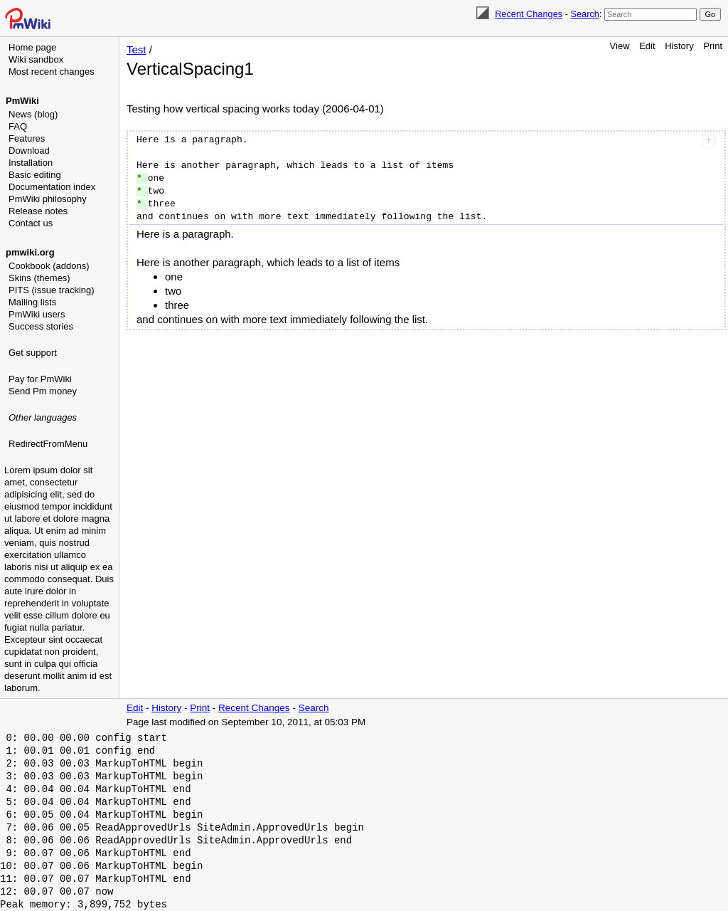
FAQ (18, 126)
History (679, 46)
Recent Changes (528, 14)
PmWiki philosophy (48, 199)
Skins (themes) (39, 278)
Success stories (41, 326)
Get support (33, 352)
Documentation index (52, 186)
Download (29, 150)
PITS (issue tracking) (52, 290)
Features (27, 138)
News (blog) (33, 114)
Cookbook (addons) (49, 265)
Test (136, 49)
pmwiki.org (30, 252)
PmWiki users (37, 314)
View (620, 46)
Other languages (43, 417)
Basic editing (35, 174)
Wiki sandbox (36, 59)
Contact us (31, 223)
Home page (32, 47)
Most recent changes (52, 71)
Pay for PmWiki (40, 379)
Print (712, 46)
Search (584, 14)
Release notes (38, 211)
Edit (647, 46)
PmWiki (22, 100)
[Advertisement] (61, 523)
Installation (31, 162)
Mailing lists (32, 302)
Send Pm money (43, 391)
